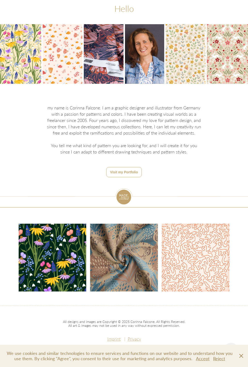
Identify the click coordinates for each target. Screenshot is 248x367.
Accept (202, 358)
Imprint (114, 339)
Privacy (134, 339)
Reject (219, 358)
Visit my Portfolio (124, 172)
